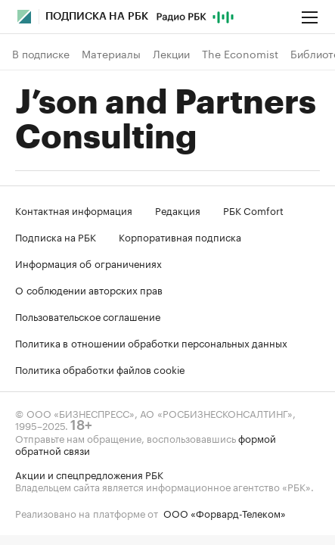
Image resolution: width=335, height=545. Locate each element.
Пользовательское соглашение (87, 315)
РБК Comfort (253, 209)
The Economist (240, 53)
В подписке (41, 53)
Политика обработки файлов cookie (100, 368)
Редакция (177, 209)
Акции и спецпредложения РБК (89, 473)
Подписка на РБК (55, 236)
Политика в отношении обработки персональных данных (151, 342)
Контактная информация (73, 209)
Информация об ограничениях (88, 262)
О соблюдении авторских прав (89, 289)
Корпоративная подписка (180, 236)
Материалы (111, 53)
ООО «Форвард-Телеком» (224, 512)
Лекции (171, 53)
